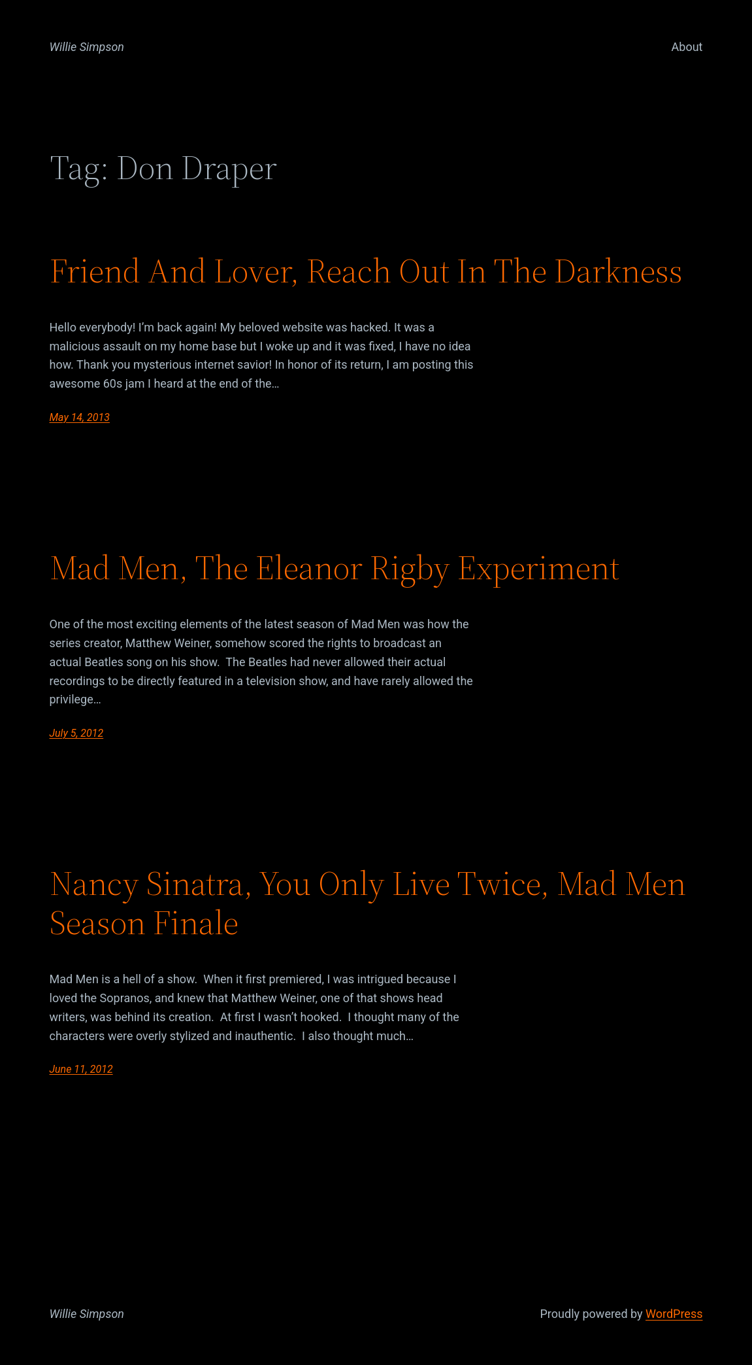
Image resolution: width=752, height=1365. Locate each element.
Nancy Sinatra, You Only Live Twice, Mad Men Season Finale (368, 903)
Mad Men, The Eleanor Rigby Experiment (334, 567)
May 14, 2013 (80, 417)
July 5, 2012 (77, 733)
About (687, 47)
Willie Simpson (87, 47)
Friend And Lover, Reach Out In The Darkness (366, 270)
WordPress (674, 1314)
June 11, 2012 (81, 1069)
